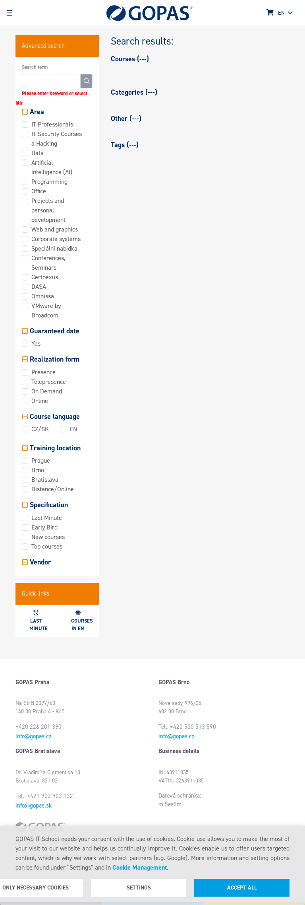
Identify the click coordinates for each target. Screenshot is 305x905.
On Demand (46, 391)
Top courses (46, 546)
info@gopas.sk (33, 806)
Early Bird (44, 527)
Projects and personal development (48, 210)
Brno (37, 470)
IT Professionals (52, 124)
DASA (38, 286)
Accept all (242, 887)
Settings (139, 887)
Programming (49, 181)
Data (37, 153)
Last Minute (46, 518)
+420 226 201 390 (38, 727)
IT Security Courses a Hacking (56, 139)
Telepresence (48, 382)
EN (73, 429)
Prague (40, 460)
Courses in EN (82, 621)
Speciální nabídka (54, 248)
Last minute (38, 621)
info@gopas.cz (33, 736)
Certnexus (44, 277)
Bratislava (44, 479)
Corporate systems (56, 239)
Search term (35, 67)
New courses (48, 537)
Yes (36, 343)
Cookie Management (139, 867)
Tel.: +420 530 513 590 (187, 727)
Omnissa (42, 296)
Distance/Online (52, 489)
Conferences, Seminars (48, 263)
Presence (43, 372)
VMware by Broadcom (46, 310)
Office (38, 191)
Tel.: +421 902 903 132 (44, 796)
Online (39, 401)
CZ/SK (40, 429)
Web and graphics (54, 229)
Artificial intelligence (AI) (51, 167)
